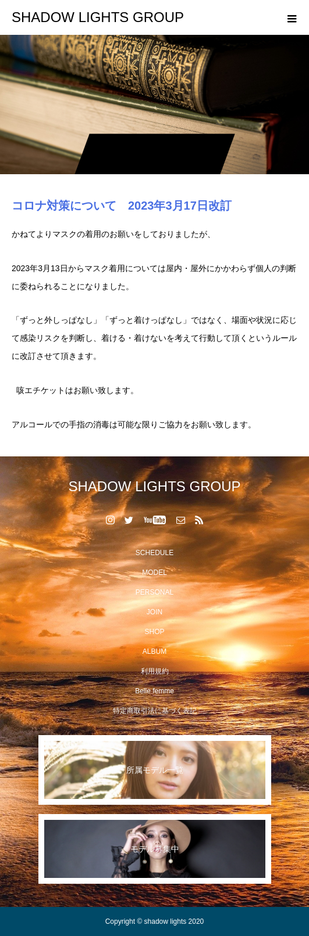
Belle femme (154, 691)
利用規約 (155, 671)
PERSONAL (154, 592)
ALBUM (154, 651)
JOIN (154, 612)
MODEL (154, 572)
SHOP (154, 632)
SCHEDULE (154, 553)
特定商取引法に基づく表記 (155, 711)
